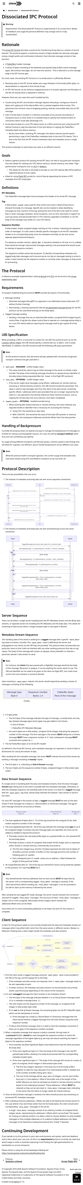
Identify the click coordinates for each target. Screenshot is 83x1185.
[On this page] (79, 4)
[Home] (4, 10)
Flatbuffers (11, 64)
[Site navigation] (4, 4)
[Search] (73, 3)
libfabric (43, 166)
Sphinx (17, 1182)
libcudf (43, 276)
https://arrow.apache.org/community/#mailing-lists (23, 1153)
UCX (35, 166)
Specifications (13, 10)
